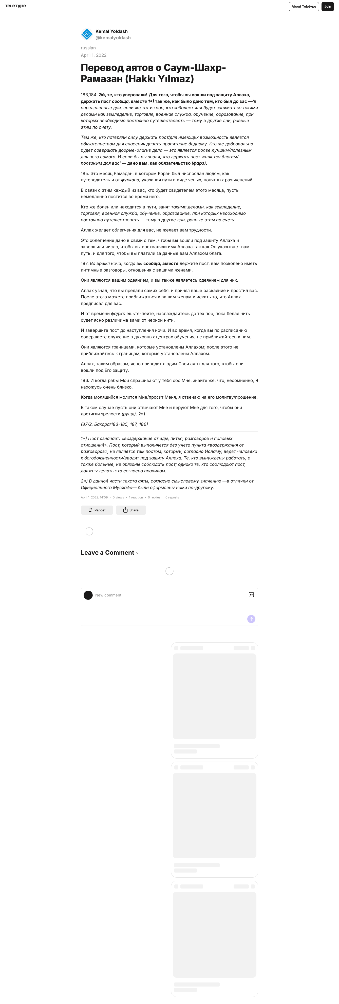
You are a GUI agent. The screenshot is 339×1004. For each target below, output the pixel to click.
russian (88, 47)
